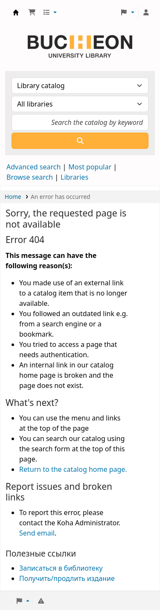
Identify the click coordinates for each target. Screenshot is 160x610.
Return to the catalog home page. (73, 469)
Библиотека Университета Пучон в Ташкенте (16, 12)
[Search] (80, 141)
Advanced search (33, 167)
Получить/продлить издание (67, 578)
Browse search (29, 177)
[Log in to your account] (146, 12)
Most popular (89, 167)
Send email (37, 533)
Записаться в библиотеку (60, 568)
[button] (32, 12)
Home (13, 196)
